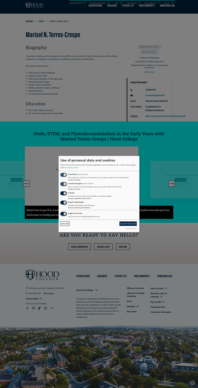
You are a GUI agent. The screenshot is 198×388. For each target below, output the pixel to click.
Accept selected (128, 223)
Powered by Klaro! (131, 228)
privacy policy (72, 167)
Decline (65, 223)
